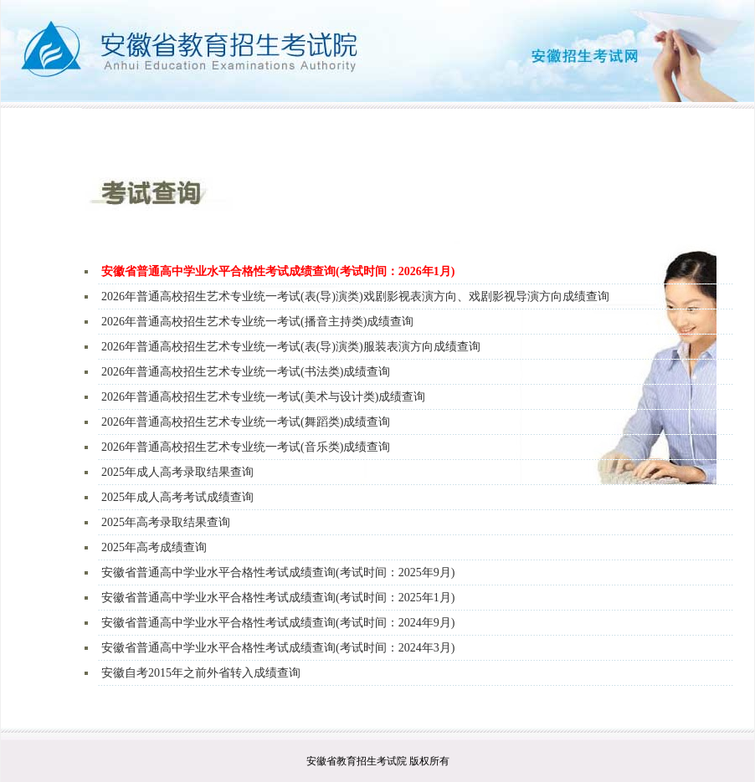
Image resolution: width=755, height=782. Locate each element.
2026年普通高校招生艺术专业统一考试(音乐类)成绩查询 (245, 447)
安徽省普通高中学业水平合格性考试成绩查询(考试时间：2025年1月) (278, 597)
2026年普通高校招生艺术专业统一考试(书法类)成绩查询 (245, 371)
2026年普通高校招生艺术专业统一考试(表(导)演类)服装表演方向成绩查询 (290, 346)
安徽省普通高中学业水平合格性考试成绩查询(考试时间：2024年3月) (278, 647)
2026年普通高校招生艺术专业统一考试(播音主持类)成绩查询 (257, 321)
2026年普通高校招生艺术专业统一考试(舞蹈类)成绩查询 (245, 422)
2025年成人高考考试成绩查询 (177, 497)
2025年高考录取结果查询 (165, 522)
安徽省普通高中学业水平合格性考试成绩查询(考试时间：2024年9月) (278, 622)
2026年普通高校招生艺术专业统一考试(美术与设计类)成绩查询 (263, 397)
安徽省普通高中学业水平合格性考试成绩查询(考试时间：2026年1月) (278, 271)
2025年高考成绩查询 (154, 547)
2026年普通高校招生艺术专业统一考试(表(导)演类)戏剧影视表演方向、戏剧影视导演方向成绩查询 (355, 296)
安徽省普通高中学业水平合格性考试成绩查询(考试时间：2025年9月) (278, 572)
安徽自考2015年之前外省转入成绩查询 (200, 673)
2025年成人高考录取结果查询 (177, 472)
